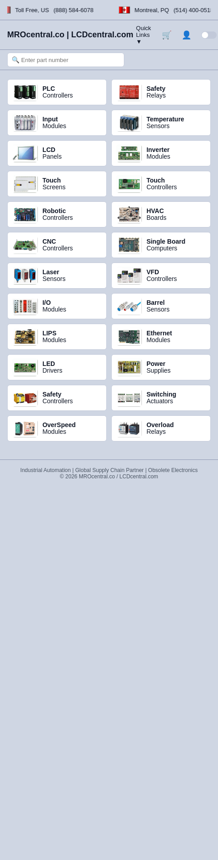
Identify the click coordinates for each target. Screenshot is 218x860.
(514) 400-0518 (194, 10)
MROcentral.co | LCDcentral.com (70, 34)
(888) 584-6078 (74, 10)
